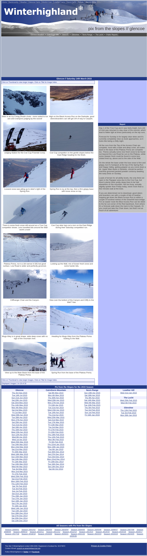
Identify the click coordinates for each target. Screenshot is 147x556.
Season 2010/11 (37, 532)
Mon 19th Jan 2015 (56, 447)
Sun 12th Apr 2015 (19, 435)
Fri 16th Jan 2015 (19, 506)
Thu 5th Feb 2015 (92, 408)
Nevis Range (87, 35)
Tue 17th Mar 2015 (56, 422)
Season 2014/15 (103, 532)
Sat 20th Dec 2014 (19, 518)
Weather (23, 2)
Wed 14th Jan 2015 (19, 508)
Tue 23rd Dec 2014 (56, 457)
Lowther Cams (60, 2)
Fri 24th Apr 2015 (56, 405)
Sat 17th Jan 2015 (19, 503)
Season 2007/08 (127, 530)
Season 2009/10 (20, 532)
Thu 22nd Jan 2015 (56, 444)
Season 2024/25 (127, 534)
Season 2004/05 (78, 530)
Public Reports (112, 35)
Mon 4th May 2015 (19, 408)
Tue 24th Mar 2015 (19, 444)
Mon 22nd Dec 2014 (56, 459)
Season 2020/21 (61, 534)
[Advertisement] (74, 57)
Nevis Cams (72, 2)
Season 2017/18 (12, 534)
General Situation (37, 35)
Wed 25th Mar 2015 (19, 442)
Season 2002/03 (45, 530)
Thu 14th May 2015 (19, 405)
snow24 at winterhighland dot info (28, 548)
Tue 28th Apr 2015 (19, 417)
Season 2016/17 (136, 532)
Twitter (25, 552)
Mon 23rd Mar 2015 (19, 447)
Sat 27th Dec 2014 (19, 516)
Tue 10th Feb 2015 (92, 405)
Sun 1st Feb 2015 (19, 491)
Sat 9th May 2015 (55, 393)
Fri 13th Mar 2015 (19, 462)
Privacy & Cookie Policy (101, 546)
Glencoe (65, 35)
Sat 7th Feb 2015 (19, 486)
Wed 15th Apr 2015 (19, 432)
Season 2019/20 (45, 534)
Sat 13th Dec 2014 (19, 521)
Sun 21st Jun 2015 (20, 398)
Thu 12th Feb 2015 (19, 484)
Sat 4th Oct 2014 (56, 469)
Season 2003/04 (61, 530)
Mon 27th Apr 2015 (19, 420)
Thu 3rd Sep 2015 (19, 393)
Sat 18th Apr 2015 (19, 427)
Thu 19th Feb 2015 (56, 435)
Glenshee (75, 35)
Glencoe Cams (35, 2)
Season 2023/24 (111, 534)
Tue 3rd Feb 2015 (19, 489)
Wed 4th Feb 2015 (128, 403)
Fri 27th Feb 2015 (19, 474)
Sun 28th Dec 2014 (19, 513)
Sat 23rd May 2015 (19, 403)
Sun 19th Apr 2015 (92, 393)
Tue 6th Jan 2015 (56, 449)
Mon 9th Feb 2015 (56, 439)
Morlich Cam (47, 2)
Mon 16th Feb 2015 (19, 481)
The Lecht (99, 35)
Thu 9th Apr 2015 (92, 398)
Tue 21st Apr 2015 (19, 425)
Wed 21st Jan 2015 (128, 393)
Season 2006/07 (111, 530)
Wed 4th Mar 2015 (19, 467)
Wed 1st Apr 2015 (19, 439)
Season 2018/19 (29, 534)
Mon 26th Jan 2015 (128, 415)
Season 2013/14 (86, 532)
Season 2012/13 (70, 532)
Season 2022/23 (94, 534)
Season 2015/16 (119, 532)
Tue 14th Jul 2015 (19, 395)
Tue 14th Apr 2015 (56, 412)
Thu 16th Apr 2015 (20, 430)
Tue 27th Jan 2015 (20, 498)
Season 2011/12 (53, 532)
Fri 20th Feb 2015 (56, 432)
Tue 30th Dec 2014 (56, 452)
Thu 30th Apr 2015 (56, 398)
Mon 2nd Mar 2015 (19, 471)
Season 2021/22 (78, 534)
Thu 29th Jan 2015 (20, 496)
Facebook (35, 552)
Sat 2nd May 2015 (19, 410)
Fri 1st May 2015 (19, 412)
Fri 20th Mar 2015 (19, 452)
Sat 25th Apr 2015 (19, 422)
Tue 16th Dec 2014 (56, 464)
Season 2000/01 (12, 530)
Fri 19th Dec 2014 (56, 462)
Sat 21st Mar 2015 (19, 449)
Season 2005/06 (94, 530)
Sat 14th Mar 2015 (20, 459)
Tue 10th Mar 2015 (19, 464)
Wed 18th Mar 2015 (19, 454)
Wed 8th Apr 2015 (19, 437)
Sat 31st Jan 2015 (19, 494)
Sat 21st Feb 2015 (19, 479)
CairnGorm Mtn (53, 35)
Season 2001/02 (29, 530)
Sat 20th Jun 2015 (19, 400)
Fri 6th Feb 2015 (56, 442)
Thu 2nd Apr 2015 (56, 415)
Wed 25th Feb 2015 (19, 476)
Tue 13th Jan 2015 (20, 511)
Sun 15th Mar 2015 (19, 457)
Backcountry (14, 2)
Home (4, 2)
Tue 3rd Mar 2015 (19, 469)
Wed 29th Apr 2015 (19, 415)
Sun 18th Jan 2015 (19, 501)
